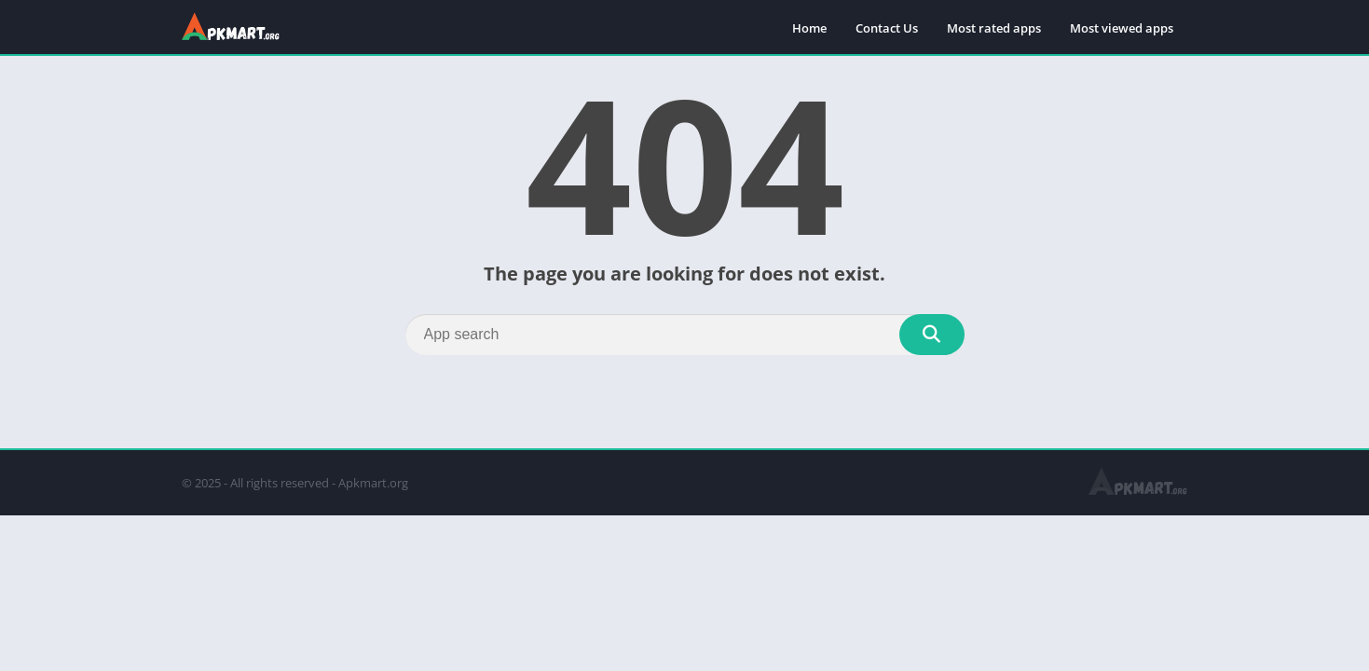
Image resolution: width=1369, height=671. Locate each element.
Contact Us (887, 28)
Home (809, 28)
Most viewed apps (1121, 28)
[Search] (685, 334)
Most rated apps (994, 28)
